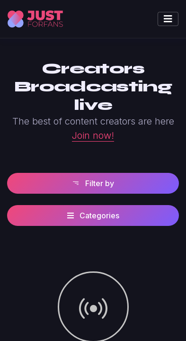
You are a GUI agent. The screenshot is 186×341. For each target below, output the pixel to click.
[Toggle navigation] (168, 19)
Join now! (93, 135)
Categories (93, 215)
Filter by (93, 183)
